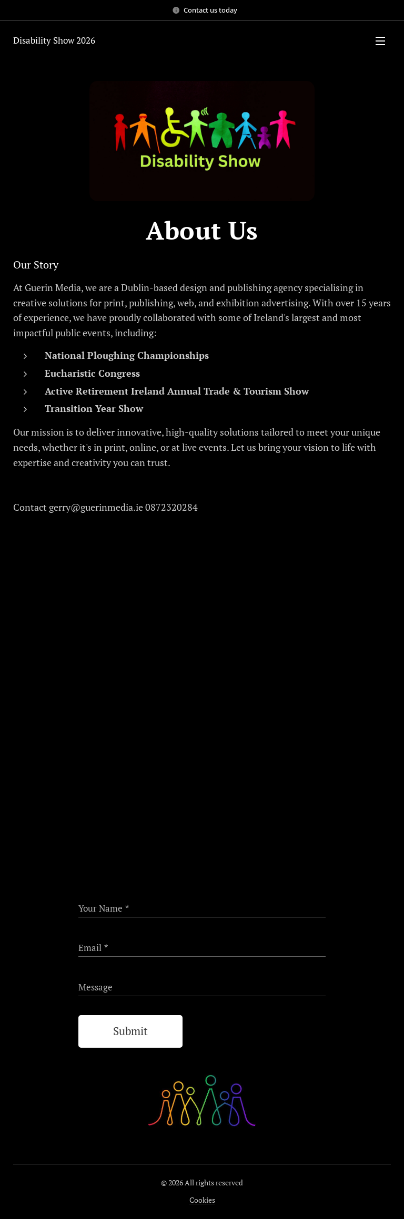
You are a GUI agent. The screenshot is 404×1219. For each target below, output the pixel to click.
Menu (380, 41)
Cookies (202, 1200)
